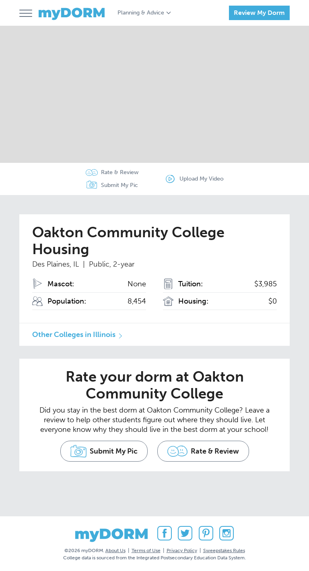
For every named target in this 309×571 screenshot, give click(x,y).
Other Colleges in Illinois (73, 334)
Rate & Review (119, 172)
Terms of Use (146, 550)
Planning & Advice (140, 12)
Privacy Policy (182, 550)
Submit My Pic (119, 185)
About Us (115, 550)
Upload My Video (201, 178)
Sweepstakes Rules (224, 550)
